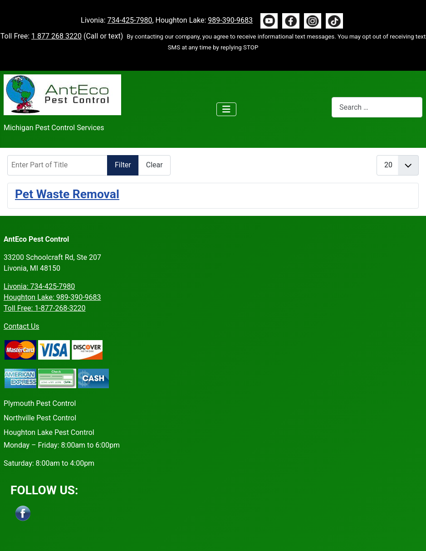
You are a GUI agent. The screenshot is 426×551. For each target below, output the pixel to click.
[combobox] (377, 107)
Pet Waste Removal (67, 194)
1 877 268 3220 (56, 36)
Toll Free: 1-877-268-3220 (45, 308)
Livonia (39, 286)
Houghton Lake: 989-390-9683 (52, 297)
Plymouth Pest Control (40, 403)
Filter (123, 165)
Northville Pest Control (40, 418)
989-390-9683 (230, 20)
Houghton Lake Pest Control (49, 432)
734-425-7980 (130, 20)
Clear (154, 165)
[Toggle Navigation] (226, 109)
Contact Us (21, 326)
